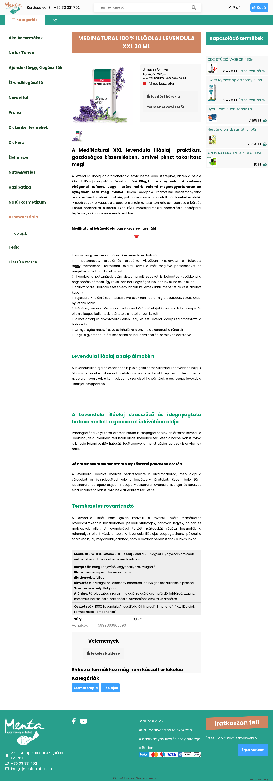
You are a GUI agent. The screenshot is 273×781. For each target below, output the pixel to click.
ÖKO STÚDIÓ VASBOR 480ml (231, 59)
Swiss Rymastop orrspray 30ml (234, 79)
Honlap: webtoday (259, 779)
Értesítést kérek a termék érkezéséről (165, 102)
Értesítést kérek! (253, 70)
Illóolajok (110, 688)
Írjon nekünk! (253, 750)
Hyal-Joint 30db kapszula (229, 108)
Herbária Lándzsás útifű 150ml (233, 129)
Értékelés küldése (103, 653)
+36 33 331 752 (67, 7)
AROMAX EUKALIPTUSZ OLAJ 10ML (234, 152)
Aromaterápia (85, 688)
